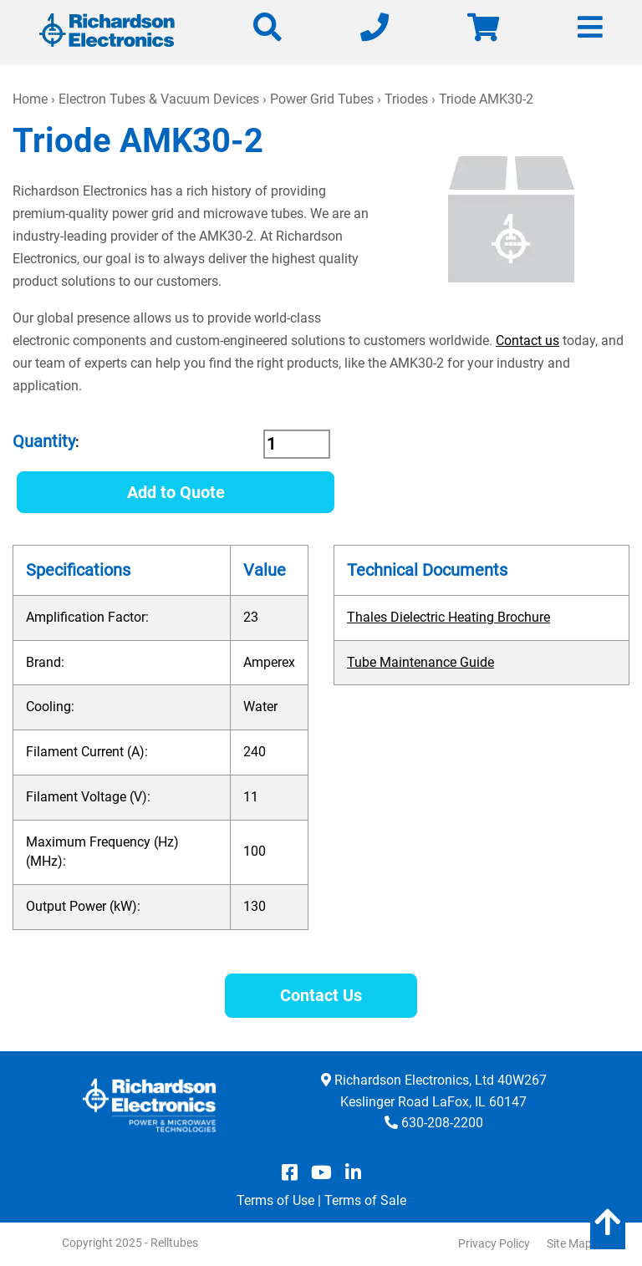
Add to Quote (176, 492)
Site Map (569, 1243)
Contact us (527, 340)
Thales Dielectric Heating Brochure (448, 617)
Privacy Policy (494, 1243)
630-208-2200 (442, 1123)
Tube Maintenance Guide (420, 662)
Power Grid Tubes (322, 99)
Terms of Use (275, 1200)
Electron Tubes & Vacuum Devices (159, 99)
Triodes (406, 99)
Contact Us (321, 995)
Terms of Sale (365, 1200)
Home (30, 99)
